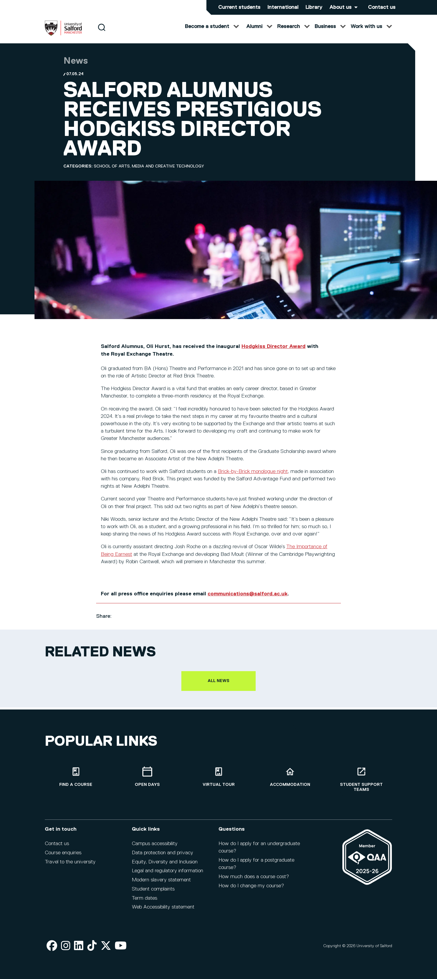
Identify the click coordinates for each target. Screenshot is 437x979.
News (75, 67)
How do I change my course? (251, 889)
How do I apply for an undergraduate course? (259, 851)
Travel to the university (70, 865)
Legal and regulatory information (167, 875)
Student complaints (153, 893)
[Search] (101, 33)
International (282, 7)
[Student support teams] (361, 783)
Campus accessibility (155, 847)
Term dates (144, 902)
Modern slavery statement (161, 883)
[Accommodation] (290, 780)
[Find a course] (76, 780)
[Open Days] (147, 780)
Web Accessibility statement (163, 911)
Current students (239, 7)
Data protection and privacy (162, 856)
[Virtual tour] (218, 780)
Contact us (381, 7)
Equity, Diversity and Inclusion (165, 865)
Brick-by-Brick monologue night (253, 477)
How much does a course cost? (253, 880)
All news (218, 687)
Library (313, 7)
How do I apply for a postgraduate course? (256, 867)
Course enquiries (63, 856)
